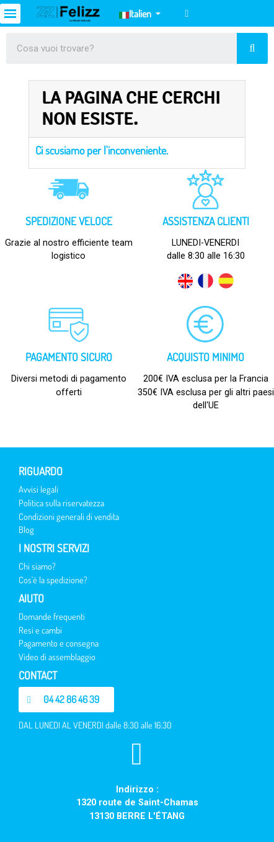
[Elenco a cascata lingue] (139, 13)
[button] (66, 699)
